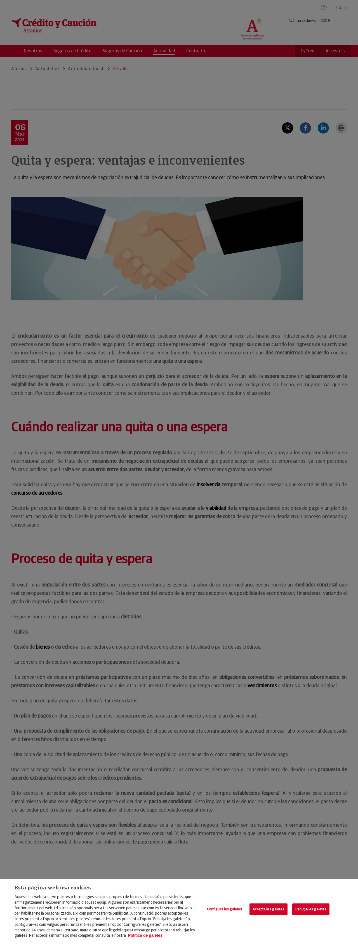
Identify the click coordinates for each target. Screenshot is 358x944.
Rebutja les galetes (310, 909)
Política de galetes (145, 935)
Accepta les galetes (268, 909)
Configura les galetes (224, 909)
